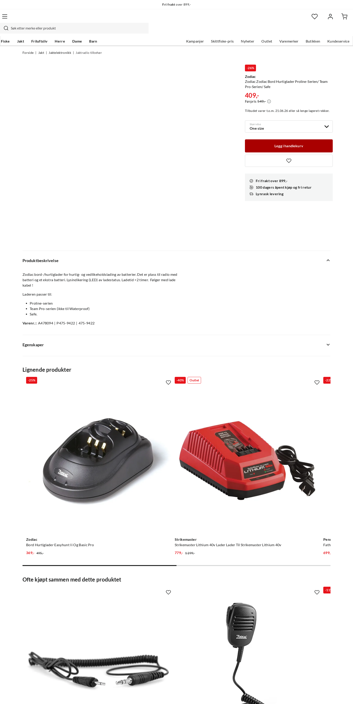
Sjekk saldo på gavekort (41, 603)
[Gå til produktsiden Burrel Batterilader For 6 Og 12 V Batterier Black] (296, 342)
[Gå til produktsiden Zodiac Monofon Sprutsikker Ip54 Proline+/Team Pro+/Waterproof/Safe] (136, 480)
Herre (81, 32)
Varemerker (266, 32)
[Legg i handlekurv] (289, 136)
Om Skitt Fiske (162, 581)
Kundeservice (316, 32)
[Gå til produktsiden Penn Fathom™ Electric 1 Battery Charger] (216, 342)
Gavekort (94, 588)
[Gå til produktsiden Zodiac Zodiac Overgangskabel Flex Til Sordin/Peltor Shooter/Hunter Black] (57, 480)
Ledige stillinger (163, 588)
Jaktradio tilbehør (89, 44)
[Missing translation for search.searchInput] (101, 19)
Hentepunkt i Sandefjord (42, 596)
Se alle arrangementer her (171, 603)
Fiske (27, 32)
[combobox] (171, 19)
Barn (115, 32)
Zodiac (250, 66)
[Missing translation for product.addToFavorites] (289, 151)
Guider (28, 588)
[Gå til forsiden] (44, 19)
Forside (28, 44)
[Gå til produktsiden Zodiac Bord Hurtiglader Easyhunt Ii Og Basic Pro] (57, 342)
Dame (99, 32)
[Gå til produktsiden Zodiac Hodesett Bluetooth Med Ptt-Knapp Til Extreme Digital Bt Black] (296, 480)
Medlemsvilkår (163, 639)
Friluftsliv (61, 32)
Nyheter (225, 32)
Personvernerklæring (275, 694)
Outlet (244, 32)
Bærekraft (159, 617)
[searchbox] (176, 19)
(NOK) (32, 694)
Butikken (290, 32)
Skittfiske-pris (199, 32)
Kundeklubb (161, 632)
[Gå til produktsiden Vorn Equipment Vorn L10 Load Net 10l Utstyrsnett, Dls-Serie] (216, 480)
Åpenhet (158, 625)
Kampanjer (172, 32)
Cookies (324, 694)
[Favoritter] (287, 19)
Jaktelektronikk (60, 44)
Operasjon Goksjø (165, 610)
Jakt (42, 32)
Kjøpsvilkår (304, 694)
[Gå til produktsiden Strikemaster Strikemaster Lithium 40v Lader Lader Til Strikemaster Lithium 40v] (136, 342)
